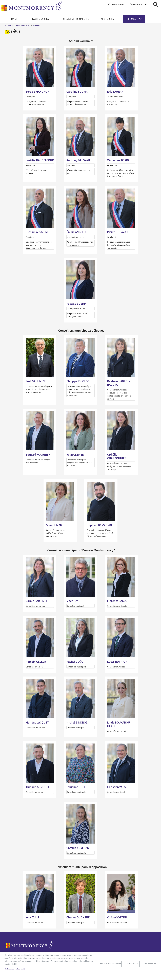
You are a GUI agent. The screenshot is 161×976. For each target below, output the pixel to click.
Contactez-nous (116, 4)
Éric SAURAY (115, 92)
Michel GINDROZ (77, 723)
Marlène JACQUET (37, 723)
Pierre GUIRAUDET (119, 232)
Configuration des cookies (109, 964)
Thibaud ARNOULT (37, 787)
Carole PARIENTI (36, 601)
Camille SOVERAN (77, 848)
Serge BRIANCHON (37, 92)
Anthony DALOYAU (78, 160)
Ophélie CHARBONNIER (116, 456)
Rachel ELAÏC (74, 662)
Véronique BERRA (118, 160)
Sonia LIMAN (54, 525)
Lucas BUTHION (117, 662)
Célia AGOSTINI (117, 917)
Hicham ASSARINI (37, 232)
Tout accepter (150, 964)
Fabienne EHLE (76, 787)
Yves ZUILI (32, 917)
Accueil (8, 25)
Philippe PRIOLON (78, 381)
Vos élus (36, 25)
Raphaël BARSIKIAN (99, 525)
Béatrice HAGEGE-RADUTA (118, 383)
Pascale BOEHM (76, 304)
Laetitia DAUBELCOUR (40, 160)
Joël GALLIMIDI (35, 381)
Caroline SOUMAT (77, 92)
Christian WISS (116, 787)
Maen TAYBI (73, 601)
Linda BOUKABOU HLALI (118, 724)
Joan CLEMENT (76, 455)
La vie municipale (22, 25)
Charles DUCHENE (78, 917)
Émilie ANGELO (76, 232)
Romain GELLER (36, 662)
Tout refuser (131, 964)
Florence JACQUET (119, 601)
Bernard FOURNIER (38, 455)
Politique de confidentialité (15, 969)
